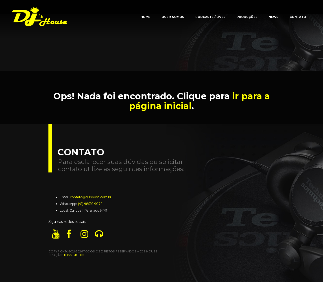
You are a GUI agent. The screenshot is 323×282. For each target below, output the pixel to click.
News (273, 17)
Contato (298, 17)
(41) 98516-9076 (90, 204)
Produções (247, 17)
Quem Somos (173, 17)
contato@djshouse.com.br (90, 197)
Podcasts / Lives (210, 17)
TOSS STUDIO (74, 255)
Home (145, 17)
